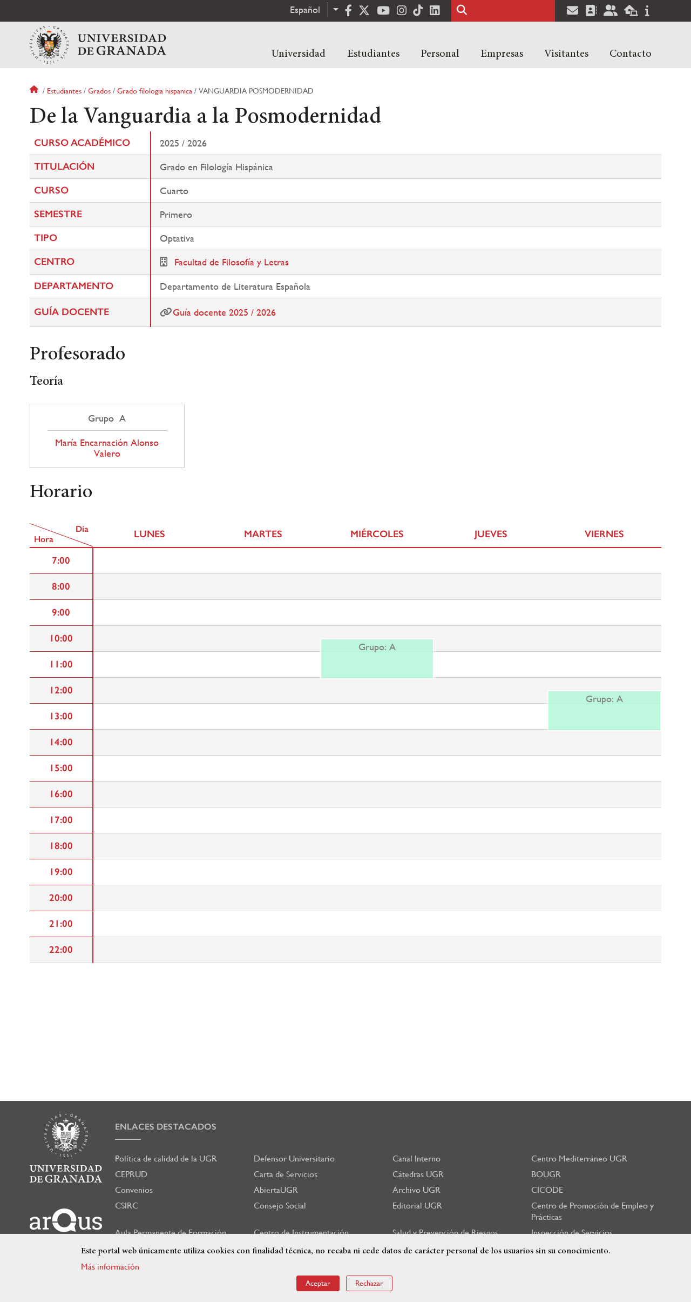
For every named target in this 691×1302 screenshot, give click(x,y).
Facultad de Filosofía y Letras (231, 262)
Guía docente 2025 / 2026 (224, 312)
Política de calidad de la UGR (166, 1158)
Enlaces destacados (165, 1126)
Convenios (134, 1190)
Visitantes (566, 54)
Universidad (299, 54)
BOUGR (546, 1174)
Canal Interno (416, 1158)
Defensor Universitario (294, 1158)
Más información (110, 1266)
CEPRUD (131, 1174)
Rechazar (369, 1283)
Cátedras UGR (418, 1174)
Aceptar (318, 1283)
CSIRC (126, 1205)
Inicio (35, 90)
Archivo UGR (416, 1190)
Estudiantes (373, 54)
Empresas (501, 54)
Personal (440, 54)
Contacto (630, 54)
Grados (99, 90)
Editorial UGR (417, 1205)
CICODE (547, 1190)
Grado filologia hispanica (154, 90)
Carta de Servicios (285, 1174)
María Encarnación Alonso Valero (107, 448)
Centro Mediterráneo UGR (579, 1158)
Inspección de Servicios (572, 1232)
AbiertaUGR (276, 1190)
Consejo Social (280, 1205)
